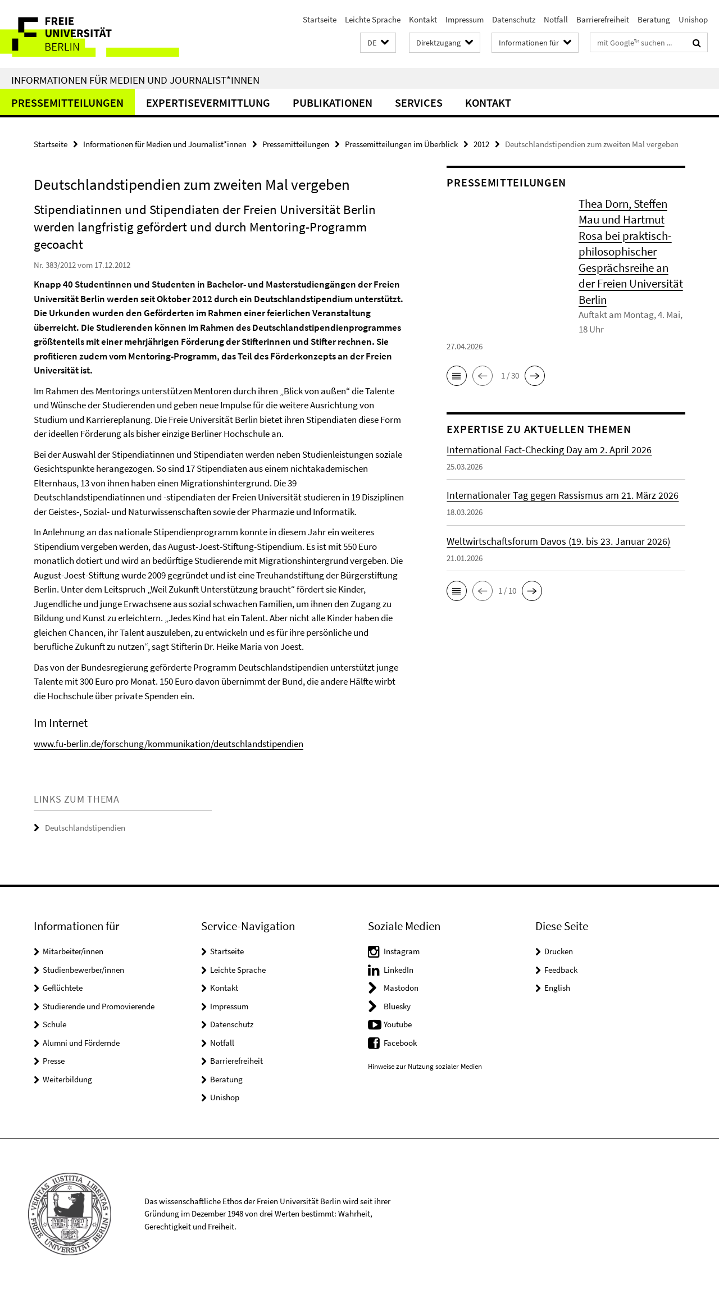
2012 (481, 144)
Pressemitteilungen (67, 102)
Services (419, 102)
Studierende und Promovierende (98, 1006)
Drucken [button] (558, 951)
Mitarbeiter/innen (73, 951)
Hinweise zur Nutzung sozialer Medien (425, 1066)
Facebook (400, 1042)
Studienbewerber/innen (83, 969)
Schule (54, 1024)
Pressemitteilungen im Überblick (401, 144)
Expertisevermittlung (208, 102)
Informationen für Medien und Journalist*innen (135, 79)
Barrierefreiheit (602, 19)
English (557, 987)
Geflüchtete (63, 987)
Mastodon (401, 987)
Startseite (319, 19)
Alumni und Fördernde (81, 1042)
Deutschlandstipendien (85, 827)
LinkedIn (398, 969)
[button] (378, 43)
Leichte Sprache (373, 19)
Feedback (560, 969)
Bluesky (397, 1006)
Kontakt (423, 19)
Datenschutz (513, 19)
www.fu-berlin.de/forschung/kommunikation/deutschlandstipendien (168, 743)
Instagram (402, 951)
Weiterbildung (67, 1079)
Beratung (654, 19)
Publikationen (332, 102)
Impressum (464, 19)
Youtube (398, 1024)
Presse (54, 1060)
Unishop (693, 19)
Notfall (556, 19)
